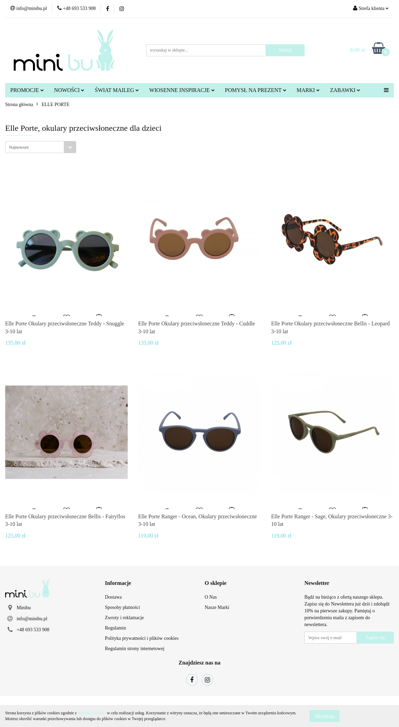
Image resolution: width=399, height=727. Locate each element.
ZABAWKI (345, 90)
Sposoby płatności (122, 607)
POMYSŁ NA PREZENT (255, 90)
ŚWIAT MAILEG (117, 90)
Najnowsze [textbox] (19, 147)
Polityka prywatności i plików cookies (142, 638)
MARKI (308, 90)
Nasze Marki (217, 607)
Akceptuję (325, 715)
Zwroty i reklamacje (124, 617)
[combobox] (40, 147)
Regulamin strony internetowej (134, 648)
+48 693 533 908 (32, 629)
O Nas (211, 597)
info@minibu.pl (31, 618)
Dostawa (113, 597)
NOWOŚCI (69, 90)
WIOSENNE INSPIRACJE (181, 90)
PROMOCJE (27, 90)
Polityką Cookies (92, 713)
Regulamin (115, 628)
